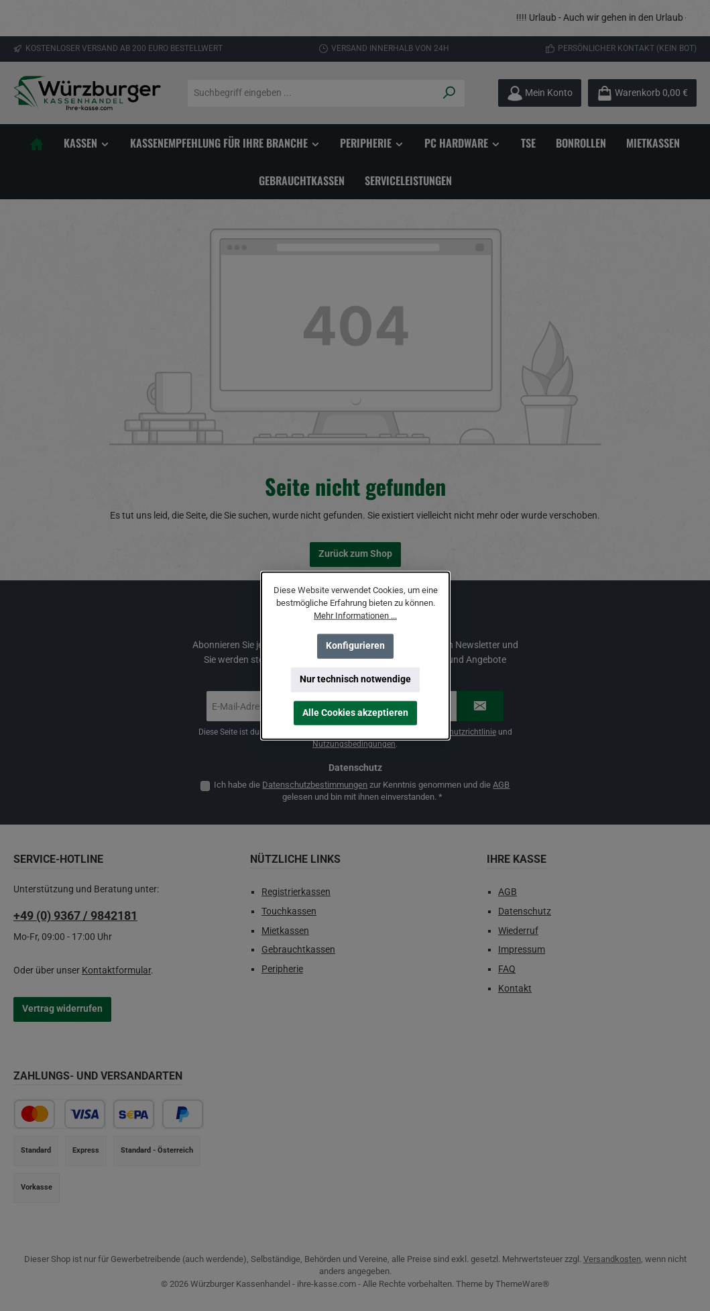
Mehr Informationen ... (355, 616)
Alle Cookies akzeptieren (355, 713)
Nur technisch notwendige (355, 679)
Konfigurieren (355, 645)
